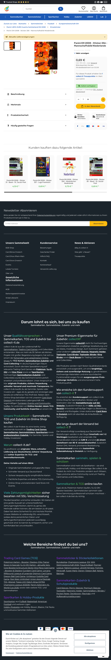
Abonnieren (98, 224)
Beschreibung (16, 94)
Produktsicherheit (18, 115)
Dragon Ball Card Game (14, 576)
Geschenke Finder (47, 252)
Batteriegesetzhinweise (15, 294)
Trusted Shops (16, 2)
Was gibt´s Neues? (82, 252)
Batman (60, 573)
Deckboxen (75, 593)
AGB (7, 289)
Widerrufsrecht (12, 298)
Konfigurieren (90, 643)
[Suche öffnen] (60, 9)
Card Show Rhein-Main (15, 256)
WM (93, 562)
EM (88, 562)
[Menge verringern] (78, 99)
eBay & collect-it (81, 248)
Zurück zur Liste (10, 24)
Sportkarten (53, 17)
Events (8, 265)
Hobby (66, 17)
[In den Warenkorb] (90, 106)
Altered (11, 582)
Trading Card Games (28, 349)
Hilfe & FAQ (45, 256)
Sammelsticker (34, 17)
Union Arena (36, 579)
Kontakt (43, 260)
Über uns (9, 273)
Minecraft (60, 571)
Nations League (71, 568)
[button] (83, 9)
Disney (81, 571)
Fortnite (99, 568)
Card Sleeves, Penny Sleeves (69, 588)
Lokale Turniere (12, 269)
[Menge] (83, 99)
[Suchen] (43, 8)
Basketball (32, 601)
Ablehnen (89, 650)
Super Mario (71, 571)
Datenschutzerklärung (46, 215)
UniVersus (31, 576)
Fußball (22, 601)
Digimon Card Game (42, 573)
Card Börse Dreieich (14, 252)
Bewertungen (45, 248)
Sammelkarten (16, 17)
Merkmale (14, 105)
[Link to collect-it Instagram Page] (95, 2)
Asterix (100, 571)
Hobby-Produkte (12, 607)
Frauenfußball (86, 565)
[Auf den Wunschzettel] (103, 99)
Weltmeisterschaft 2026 (67, 565)
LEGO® (90, 17)
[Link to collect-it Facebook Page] (98, 2)
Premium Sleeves (92, 588)
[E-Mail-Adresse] (47, 223)
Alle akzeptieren (90, 636)
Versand (94, 63)
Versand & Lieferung (48, 269)
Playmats (86, 593)
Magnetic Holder (74, 591)
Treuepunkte (80, 256)
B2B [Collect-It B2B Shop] (105, 2)
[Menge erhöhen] (88, 99)
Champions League (77, 562)
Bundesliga (61, 562)
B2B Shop (10, 248)
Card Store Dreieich (14, 260)
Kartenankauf (45, 265)
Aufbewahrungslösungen (68, 596)
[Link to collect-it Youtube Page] (101, 2)
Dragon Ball (90, 571)
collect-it (68, 393)
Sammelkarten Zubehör (37, 361)
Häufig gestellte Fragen (21, 126)
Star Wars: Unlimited (19, 579)
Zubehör (78, 17)
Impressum (10, 302)
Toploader (61, 591)
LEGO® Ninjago (87, 568)
